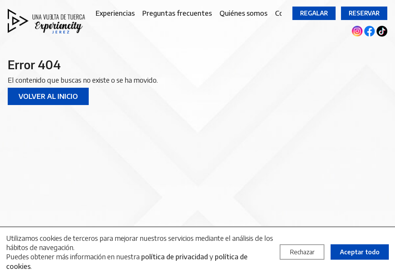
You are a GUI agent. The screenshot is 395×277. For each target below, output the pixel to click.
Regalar (314, 13)
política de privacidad (174, 256)
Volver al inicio (48, 96)
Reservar (364, 13)
